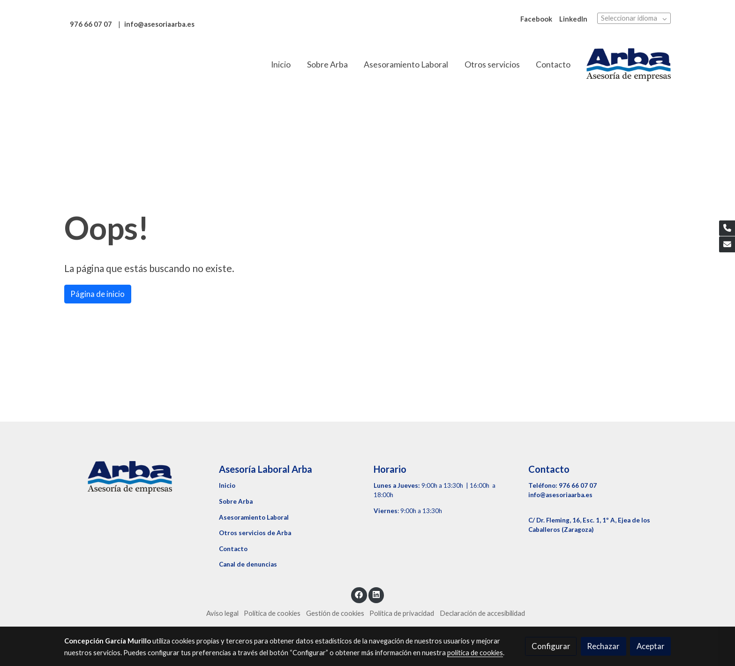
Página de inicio (97, 294)
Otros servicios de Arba (255, 533)
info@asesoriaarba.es (560, 495)
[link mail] (727, 244)
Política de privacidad (401, 613)
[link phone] (727, 228)
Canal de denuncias (248, 564)
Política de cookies (272, 613)
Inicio (227, 485)
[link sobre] (135, 477)
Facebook (536, 19)
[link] (628, 64)
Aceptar (651, 646)
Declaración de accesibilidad (482, 613)
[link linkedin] (375, 594)
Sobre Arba (236, 501)
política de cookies (475, 653)
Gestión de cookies (335, 613)
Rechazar (603, 646)
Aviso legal (222, 613)
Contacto (233, 548)
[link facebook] (359, 594)
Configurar (551, 646)
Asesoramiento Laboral (254, 517)
